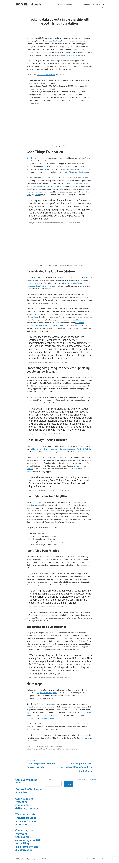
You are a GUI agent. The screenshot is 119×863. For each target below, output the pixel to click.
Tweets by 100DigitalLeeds (86, 780)
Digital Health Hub (35, 317)
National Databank (44, 52)
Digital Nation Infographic (47, 693)
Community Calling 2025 (26, 781)
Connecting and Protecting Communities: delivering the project (28, 803)
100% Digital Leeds (28, 4)
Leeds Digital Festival (61, 41)
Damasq (38, 195)
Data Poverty (32, 749)
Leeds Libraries (32, 446)
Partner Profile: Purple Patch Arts (28, 790)
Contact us (100, 4)
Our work (60, 4)
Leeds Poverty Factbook (46, 75)
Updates (69, 4)
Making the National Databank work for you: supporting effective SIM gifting (62, 449)
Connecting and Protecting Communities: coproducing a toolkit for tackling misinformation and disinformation (27, 840)
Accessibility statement (95, 859)
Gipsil (29, 195)
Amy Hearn (31, 746)
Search (48, 780)
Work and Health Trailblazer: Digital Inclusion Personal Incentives (26, 819)
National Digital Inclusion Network (75, 172)
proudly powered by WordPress (39, 859)
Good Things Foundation (36, 158)
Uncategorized (57, 746)
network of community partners (72, 55)
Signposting (88, 4)
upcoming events (47, 718)
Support (78, 4)
